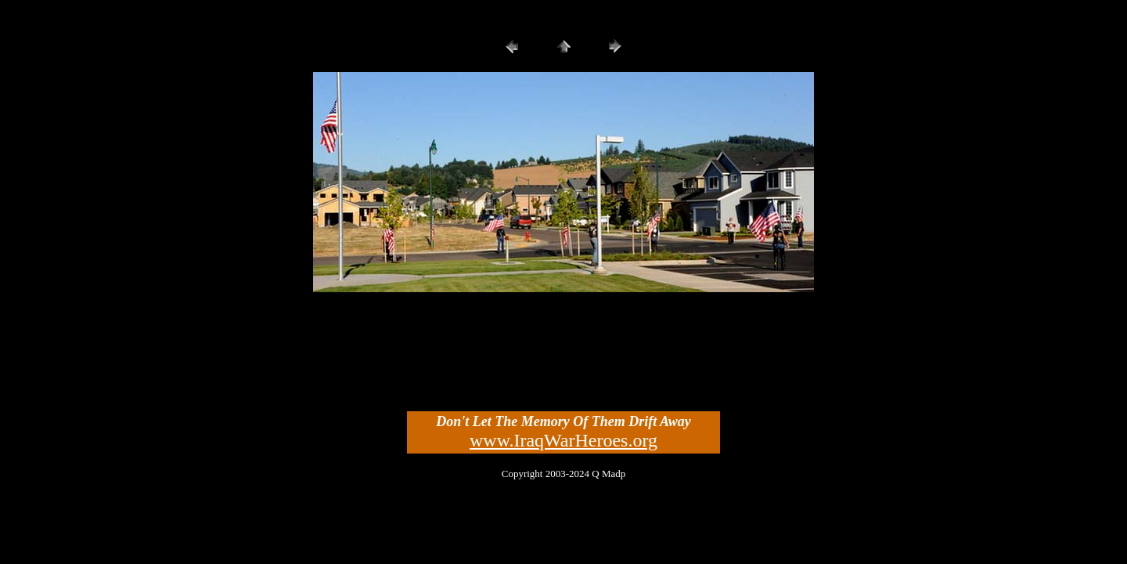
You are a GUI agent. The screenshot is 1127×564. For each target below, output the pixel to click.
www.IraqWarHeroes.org (563, 440)
